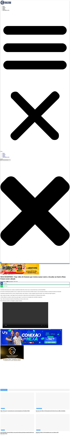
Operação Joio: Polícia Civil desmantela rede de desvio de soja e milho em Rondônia (50, 410)
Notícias (4, 154)
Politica (4, 156)
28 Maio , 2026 (38, 433)
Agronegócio (39, 408)
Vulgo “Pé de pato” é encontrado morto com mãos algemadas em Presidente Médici (15, 410)
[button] (35, 82)
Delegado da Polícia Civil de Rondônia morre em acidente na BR (47, 432)
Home (4, 153)
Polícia (4, 155)
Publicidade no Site (6, 10)
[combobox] (5, 160)
